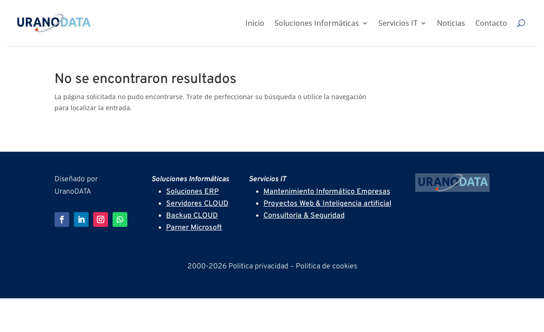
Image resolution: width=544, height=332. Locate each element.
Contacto (491, 23)
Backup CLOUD (192, 215)
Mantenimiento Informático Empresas (326, 191)
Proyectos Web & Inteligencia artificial (327, 203)
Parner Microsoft (194, 227)
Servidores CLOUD (197, 203)
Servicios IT (398, 23)
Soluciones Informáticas (317, 23)
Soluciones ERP (192, 191)
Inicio (254, 23)
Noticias (451, 23)
